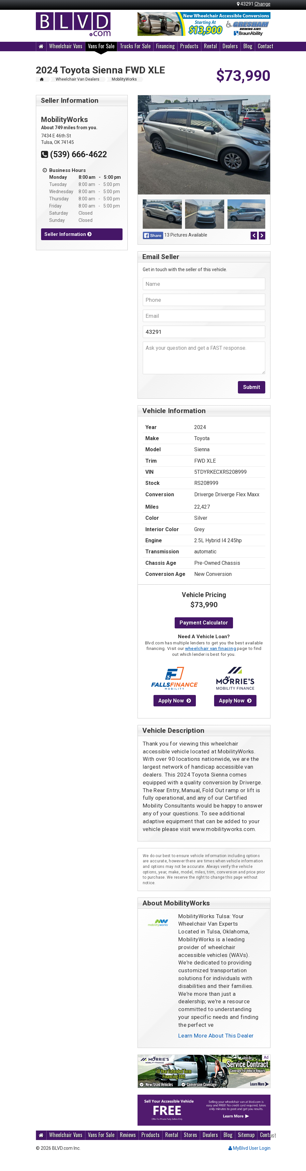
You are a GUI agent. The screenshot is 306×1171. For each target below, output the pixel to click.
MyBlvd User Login (249, 1148)
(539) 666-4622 (74, 154)
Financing (165, 46)
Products (189, 46)
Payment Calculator (204, 623)
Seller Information (68, 234)
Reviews (128, 1135)
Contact (265, 46)
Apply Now (174, 701)
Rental (210, 46)
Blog (247, 46)
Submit (251, 387)
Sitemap (246, 1135)
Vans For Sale (101, 46)
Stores (190, 1135)
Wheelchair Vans (65, 46)
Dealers (230, 46)
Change (262, 4)
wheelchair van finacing (210, 648)
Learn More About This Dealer (216, 1035)
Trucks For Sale (135, 46)
